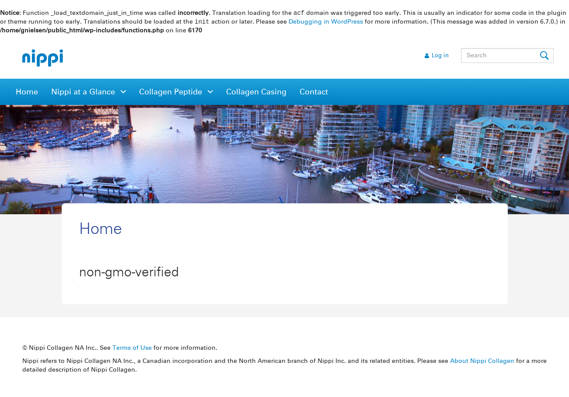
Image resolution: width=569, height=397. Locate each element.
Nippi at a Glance (84, 93)
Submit (545, 56)
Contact (314, 93)
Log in (440, 56)
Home (27, 93)
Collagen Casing (256, 93)
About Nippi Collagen (482, 362)
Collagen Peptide (171, 93)
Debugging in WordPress (326, 23)
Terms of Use (132, 349)
